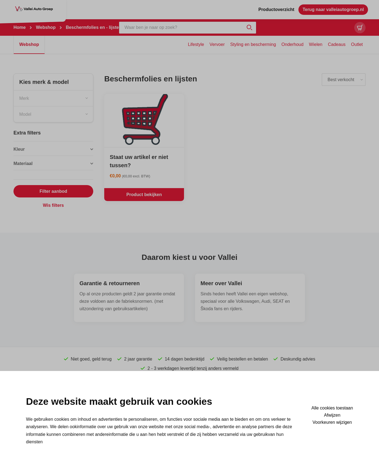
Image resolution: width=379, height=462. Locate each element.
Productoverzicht (276, 9)
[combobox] (53, 98)
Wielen (315, 44)
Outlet (357, 44)
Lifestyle (196, 44)
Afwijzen (332, 415)
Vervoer (217, 44)
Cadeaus (336, 44)
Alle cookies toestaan (332, 408)
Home (19, 27)
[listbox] (344, 79)
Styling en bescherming (253, 44)
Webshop (46, 27)
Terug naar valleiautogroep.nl (333, 9)
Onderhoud (292, 44)
